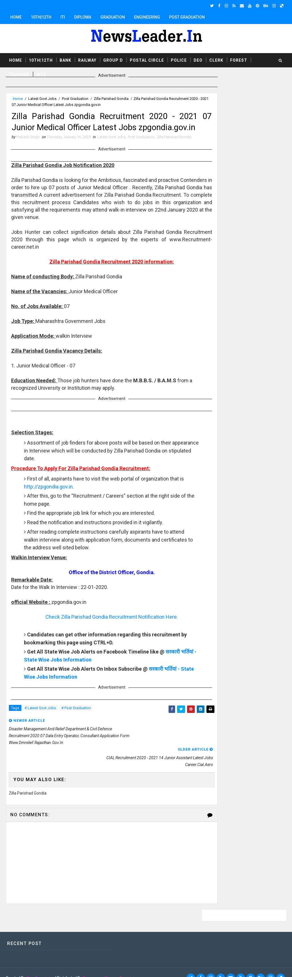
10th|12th (41, 17)
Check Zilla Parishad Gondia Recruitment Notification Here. (102, 632)
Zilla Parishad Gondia (111, 99)
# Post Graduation (76, 724)
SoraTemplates (40, 967)
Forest (238, 59)
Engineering (147, 17)
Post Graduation (187, 17)
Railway (87, 59)
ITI (62, 17)
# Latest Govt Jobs (40, 724)
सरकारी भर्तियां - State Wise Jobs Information (74, 675)
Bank (65, 59)
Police (179, 59)
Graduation (112, 17)
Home (16, 17)
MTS (41, 74)
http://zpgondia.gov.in (64, 502)
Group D (113, 59)
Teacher (19, 74)
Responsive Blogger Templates (111, 967)
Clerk (216, 59)
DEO (198, 59)
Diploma (82, 17)
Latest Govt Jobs (42, 99)
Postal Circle (147, 59)
